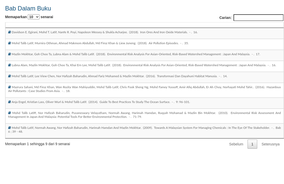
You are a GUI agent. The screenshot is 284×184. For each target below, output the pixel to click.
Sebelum (236, 144)
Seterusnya (271, 144)
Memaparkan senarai (29, 16)
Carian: (251, 17)
